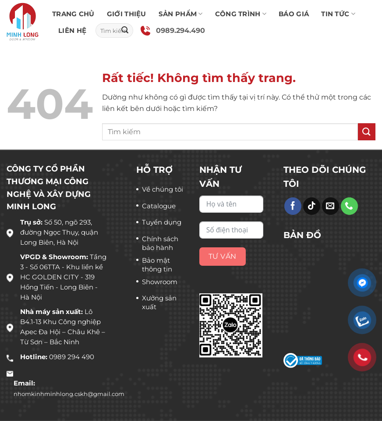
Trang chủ (73, 14)
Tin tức (338, 14)
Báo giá (294, 14)
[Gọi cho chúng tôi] (349, 206)
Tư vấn (223, 256)
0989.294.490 (180, 30)
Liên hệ (72, 30)
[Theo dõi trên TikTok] (311, 206)
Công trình (241, 14)
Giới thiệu (126, 14)
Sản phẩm (181, 14)
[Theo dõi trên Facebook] (292, 206)
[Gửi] (124, 30)
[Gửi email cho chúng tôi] (330, 206)
